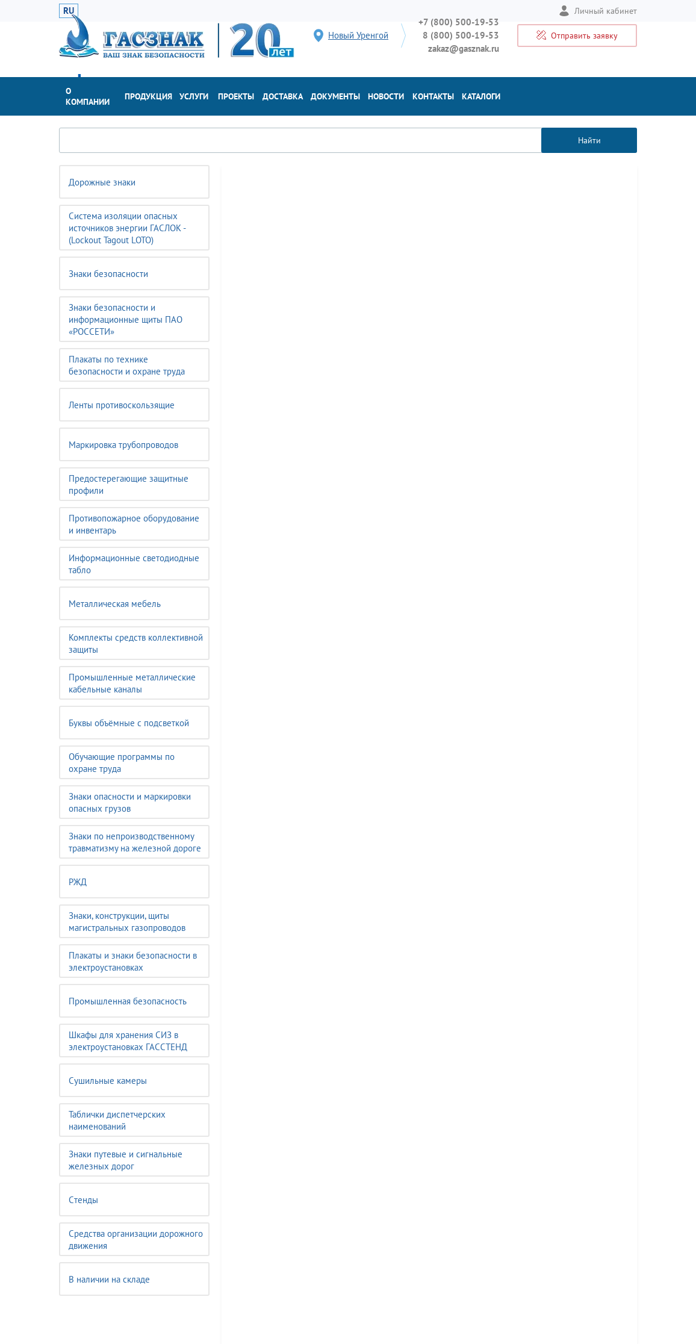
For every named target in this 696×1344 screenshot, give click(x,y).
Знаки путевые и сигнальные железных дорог (125, 1160)
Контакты (433, 96)
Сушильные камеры (108, 1080)
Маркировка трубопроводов (123, 444)
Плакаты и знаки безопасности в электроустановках (133, 961)
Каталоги (481, 96)
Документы (335, 96)
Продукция (148, 96)
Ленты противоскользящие (122, 405)
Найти (589, 140)
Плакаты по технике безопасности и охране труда (127, 365)
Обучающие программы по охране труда (122, 762)
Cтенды (83, 1200)
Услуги (193, 96)
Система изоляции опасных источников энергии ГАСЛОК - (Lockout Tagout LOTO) (127, 228)
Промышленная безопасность (128, 1001)
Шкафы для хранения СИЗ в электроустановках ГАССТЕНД (128, 1041)
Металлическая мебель (115, 603)
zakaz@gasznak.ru (463, 48)
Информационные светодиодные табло (134, 564)
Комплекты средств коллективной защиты (136, 643)
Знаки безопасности (108, 273)
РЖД (78, 882)
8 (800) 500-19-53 (461, 35)
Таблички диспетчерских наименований (117, 1120)
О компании (88, 96)
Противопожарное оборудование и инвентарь (134, 524)
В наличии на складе (109, 1279)
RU (68, 10)
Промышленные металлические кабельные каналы (132, 683)
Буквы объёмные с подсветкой (129, 723)
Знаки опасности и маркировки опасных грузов (130, 802)
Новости (386, 96)
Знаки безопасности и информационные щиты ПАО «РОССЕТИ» (125, 319)
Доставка (283, 96)
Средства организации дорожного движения (136, 1239)
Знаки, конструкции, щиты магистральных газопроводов (127, 921)
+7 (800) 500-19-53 (458, 22)
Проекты (236, 96)
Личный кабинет (598, 10)
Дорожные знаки (102, 182)
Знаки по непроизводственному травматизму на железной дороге (135, 842)
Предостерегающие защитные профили (128, 484)
